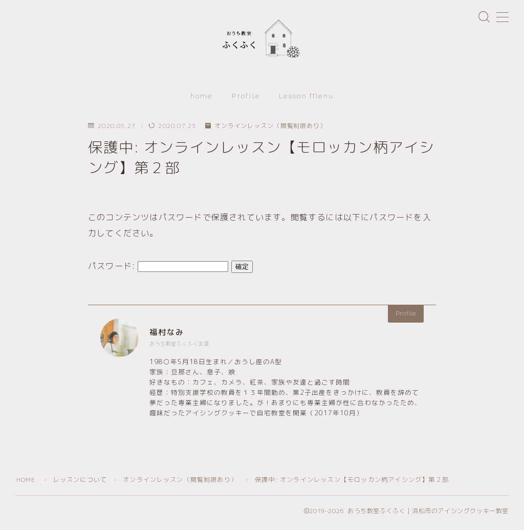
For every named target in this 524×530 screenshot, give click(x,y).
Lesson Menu (306, 99)
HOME (26, 483)
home (201, 99)
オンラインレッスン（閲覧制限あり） (266, 129)
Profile (246, 99)
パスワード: (158, 268)
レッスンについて (80, 483)
